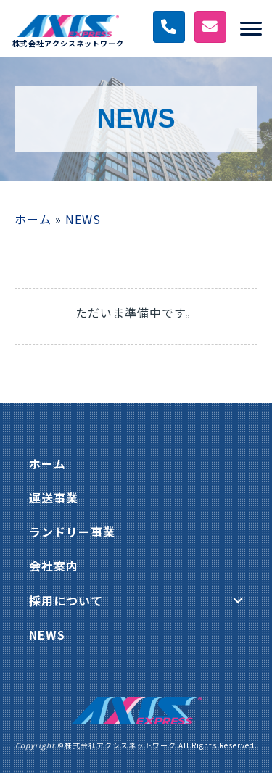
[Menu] (251, 29)
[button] (238, 600)
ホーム (33, 219)
